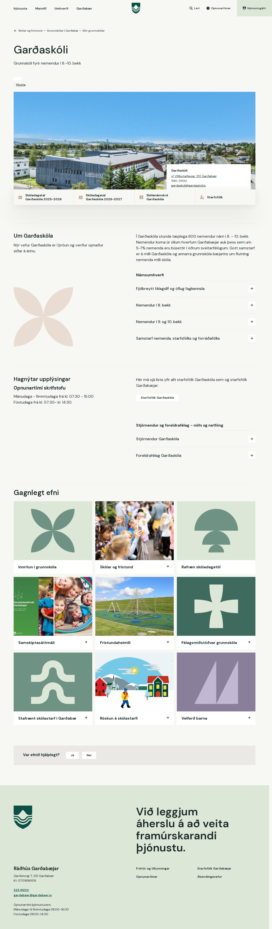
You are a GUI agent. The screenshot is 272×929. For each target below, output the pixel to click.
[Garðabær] (136, 8)
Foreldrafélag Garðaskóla (195, 455)
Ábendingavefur (209, 877)
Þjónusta (20, 8)
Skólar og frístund (28, 30)
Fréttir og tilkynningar (153, 868)
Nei (89, 755)
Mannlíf (40, 8)
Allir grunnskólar (93, 30)
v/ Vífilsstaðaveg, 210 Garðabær (194, 176)
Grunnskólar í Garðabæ (62, 30)
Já (72, 755)
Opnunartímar (147, 877)
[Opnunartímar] (218, 8)
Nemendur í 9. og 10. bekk (195, 321)
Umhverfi (61, 8)
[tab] (195, 288)
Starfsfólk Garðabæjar (214, 868)
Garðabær (84, 8)
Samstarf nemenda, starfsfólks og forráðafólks (195, 338)
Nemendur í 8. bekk (195, 305)
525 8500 (21, 890)
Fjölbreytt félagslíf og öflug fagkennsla (195, 288)
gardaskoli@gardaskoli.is (188, 185)
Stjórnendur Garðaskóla (195, 438)
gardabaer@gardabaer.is (33, 895)
